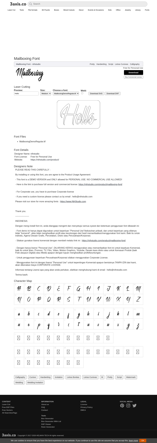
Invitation (59, 377)
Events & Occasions (96, 10)
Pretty (92, 64)
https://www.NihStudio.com (73, 201)
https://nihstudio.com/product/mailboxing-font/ (100, 184)
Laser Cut (11, 10)
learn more (133, 440)
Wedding (19, 382)
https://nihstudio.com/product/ (45, 160)
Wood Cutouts (68, 10)
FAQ (43, 407)
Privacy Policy (87, 407)
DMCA (83, 410)
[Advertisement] (78, 33)
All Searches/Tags (9, 413)
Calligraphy (134, 64)
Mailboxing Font (23, 64)
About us (45, 404)
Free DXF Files (8, 407)
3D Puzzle (46, 10)
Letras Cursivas (121, 64)
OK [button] (142, 440)
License (84, 404)
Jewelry (128, 10)
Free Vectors (7, 410)
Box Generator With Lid (51, 421)
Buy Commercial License (133, 77)
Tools (22, 10)
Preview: (18, 90)
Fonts (147, 10)
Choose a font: (60, 90)
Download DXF (113, 94)
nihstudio (36, 64)
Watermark (131, 377)
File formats (32, 10)
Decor (81, 10)
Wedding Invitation (35, 382)
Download (133, 72)
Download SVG (96, 94)
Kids (109, 10)
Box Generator (47, 418)
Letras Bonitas (73, 377)
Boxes (56, 10)
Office (118, 10)
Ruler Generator (48, 427)
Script (110, 64)
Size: (42, 90)
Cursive (32, 377)
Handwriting (102, 64)
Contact (44, 410)
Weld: (84, 91)
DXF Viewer (46, 424)
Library (138, 10)
